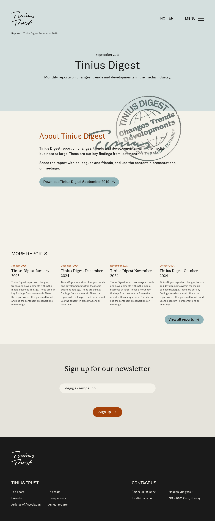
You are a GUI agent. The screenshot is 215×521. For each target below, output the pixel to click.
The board (18, 491)
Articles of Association (26, 504)
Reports (15, 33)
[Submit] (107, 412)
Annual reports (58, 504)
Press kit (17, 498)
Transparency (57, 498)
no (162, 18)
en (171, 18)
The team (54, 491)
